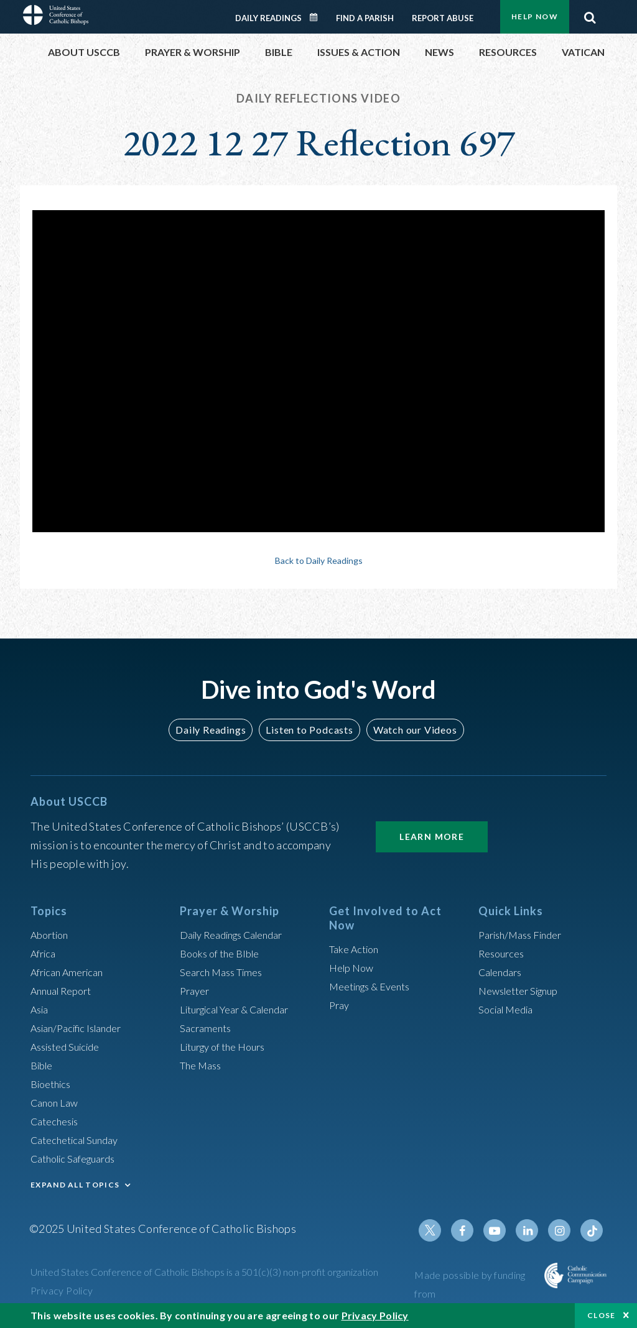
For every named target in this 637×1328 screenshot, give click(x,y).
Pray (340, 1005)
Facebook (473, 1230)
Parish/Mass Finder (525, 934)
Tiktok (593, 1230)
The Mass (203, 1065)
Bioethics (53, 1084)
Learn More (431, 836)
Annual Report (65, 990)
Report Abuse (442, 18)
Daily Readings (268, 18)
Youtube (503, 1230)
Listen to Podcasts (309, 729)
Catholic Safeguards (79, 1158)
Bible (43, 1065)
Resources (503, 953)
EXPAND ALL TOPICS (74, 1184)
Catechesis (57, 1121)
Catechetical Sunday (79, 1139)
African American (71, 972)
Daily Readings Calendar (318, 17)
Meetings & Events (375, 986)
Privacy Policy (61, 1290)
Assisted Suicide (69, 1046)
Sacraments (207, 1028)
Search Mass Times (225, 972)
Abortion (52, 934)
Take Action (356, 949)
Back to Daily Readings (318, 560)
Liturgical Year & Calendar (243, 1009)
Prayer (196, 990)
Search (589, 14)
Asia (41, 1009)
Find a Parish (365, 18)
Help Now (534, 16)
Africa (45, 953)
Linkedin (533, 1230)
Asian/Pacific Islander (82, 1028)
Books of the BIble (223, 953)
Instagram (563, 1230)
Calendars (503, 972)
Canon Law (56, 1102)
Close (601, 1315)
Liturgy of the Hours (228, 1046)
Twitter (443, 1230)
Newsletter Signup (523, 990)
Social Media (509, 1009)
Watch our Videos (409, 729)
